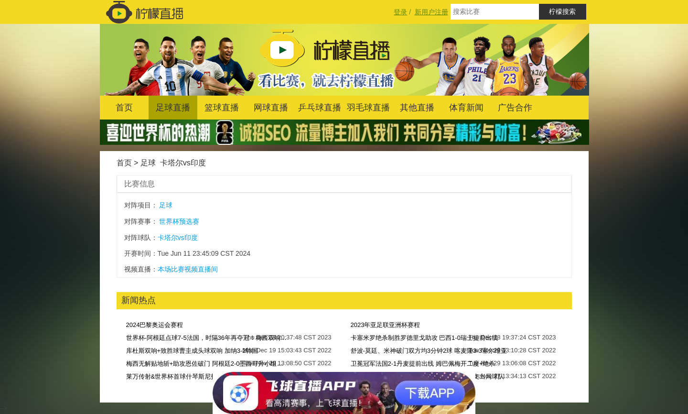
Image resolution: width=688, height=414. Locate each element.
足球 (148, 163)
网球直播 (271, 107)
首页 (124, 107)
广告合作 (515, 107)
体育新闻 (466, 107)
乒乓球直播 (319, 107)
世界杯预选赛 (179, 221)
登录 (400, 12)
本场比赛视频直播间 (188, 269)
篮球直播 (221, 107)
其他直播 (417, 107)
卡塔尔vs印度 (183, 163)
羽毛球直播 (368, 107)
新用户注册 (431, 12)
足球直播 (173, 107)
